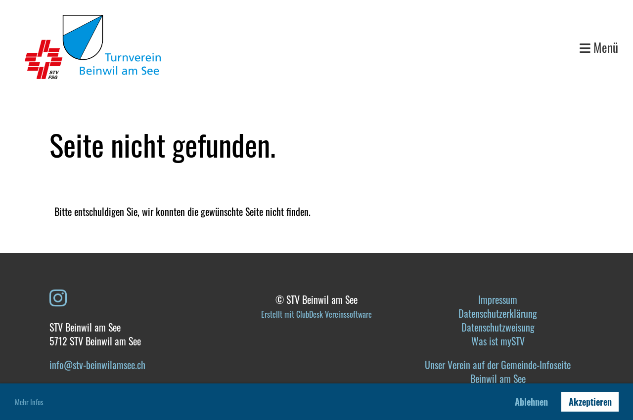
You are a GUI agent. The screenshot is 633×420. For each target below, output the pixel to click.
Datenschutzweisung (498, 327)
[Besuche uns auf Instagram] (58, 296)
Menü (599, 47)
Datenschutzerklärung (497, 313)
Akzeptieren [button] (590, 401)
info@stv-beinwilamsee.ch (97, 364)
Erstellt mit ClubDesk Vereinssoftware (316, 314)
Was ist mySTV (498, 341)
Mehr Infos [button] (29, 401)
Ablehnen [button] (531, 401)
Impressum (497, 299)
